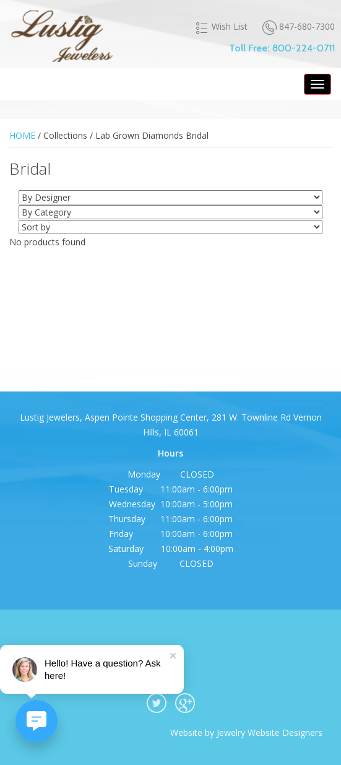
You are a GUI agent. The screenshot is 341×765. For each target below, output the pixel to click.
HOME (22, 135)
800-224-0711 (303, 48)
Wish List (221, 26)
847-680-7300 (298, 27)
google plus (185, 703)
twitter (156, 703)
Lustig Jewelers (61, 34)
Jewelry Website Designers (269, 732)
